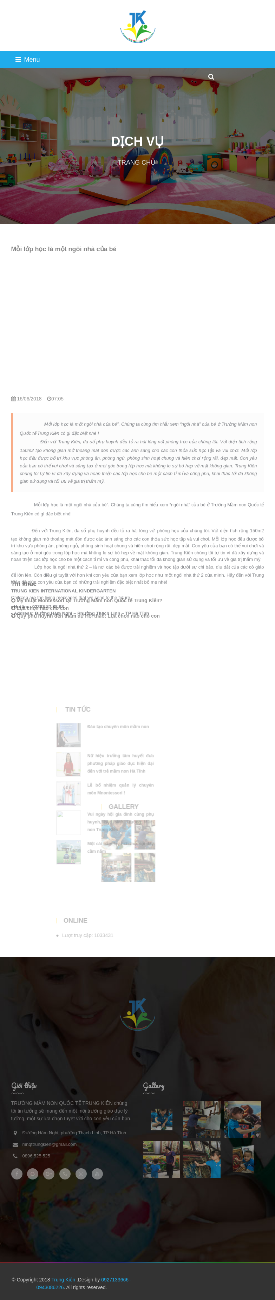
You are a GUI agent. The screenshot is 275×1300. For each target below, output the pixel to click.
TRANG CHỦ (136, 162)
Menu (27, 59)
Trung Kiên (64, 1279)
